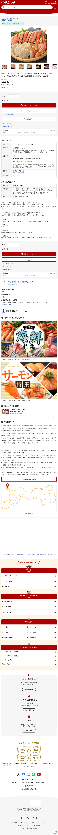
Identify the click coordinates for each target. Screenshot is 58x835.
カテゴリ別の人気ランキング (9, 576)
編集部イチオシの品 (7, 601)
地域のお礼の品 (13, 284)
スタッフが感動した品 (8, 607)
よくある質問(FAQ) (29, 710)
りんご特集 (5, 632)
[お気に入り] (55, 832)
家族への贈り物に (6, 664)
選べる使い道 (7, 124)
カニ (32, 281)
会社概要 (14, 822)
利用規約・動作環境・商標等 (29, 828)
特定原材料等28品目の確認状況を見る (25, 161)
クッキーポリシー (36, 825)
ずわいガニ (26, 282)
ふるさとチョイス (30, 779)
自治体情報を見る (29, 479)
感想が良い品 (5, 586)
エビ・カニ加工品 (23, 281)
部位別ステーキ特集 (7, 637)
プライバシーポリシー (22, 825)
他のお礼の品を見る (20, 172)
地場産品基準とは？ (8, 304)
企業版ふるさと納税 (30, 789)
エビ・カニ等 (12, 281)
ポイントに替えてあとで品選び (10, 656)
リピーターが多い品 (7, 581)
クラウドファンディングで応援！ (10, 652)
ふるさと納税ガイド (29, 689)
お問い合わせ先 (7, 126)
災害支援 (30, 786)
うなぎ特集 (5, 627)
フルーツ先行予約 (6, 612)
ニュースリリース (24, 822)
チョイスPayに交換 (7, 660)
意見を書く (29, 730)
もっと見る (52, 417)
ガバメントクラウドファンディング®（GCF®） (30, 782)
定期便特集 (33, 637)
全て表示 (52, 130)
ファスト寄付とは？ (8, 114)
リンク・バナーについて (39, 822)
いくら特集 (33, 627)
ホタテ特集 (33, 632)
